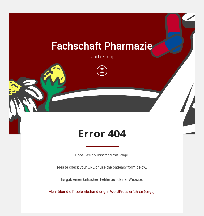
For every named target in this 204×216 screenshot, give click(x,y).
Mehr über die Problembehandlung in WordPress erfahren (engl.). (101, 192)
